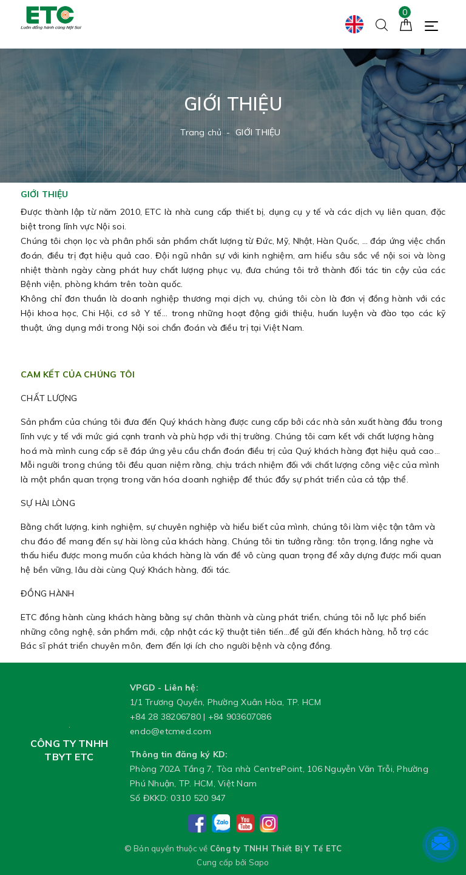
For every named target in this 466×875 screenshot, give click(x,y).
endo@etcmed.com (170, 731)
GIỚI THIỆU (44, 194)
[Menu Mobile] (434, 25)
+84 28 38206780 (165, 716)
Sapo (259, 862)
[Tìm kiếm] (382, 23)
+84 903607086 (239, 716)
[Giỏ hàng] (406, 23)
